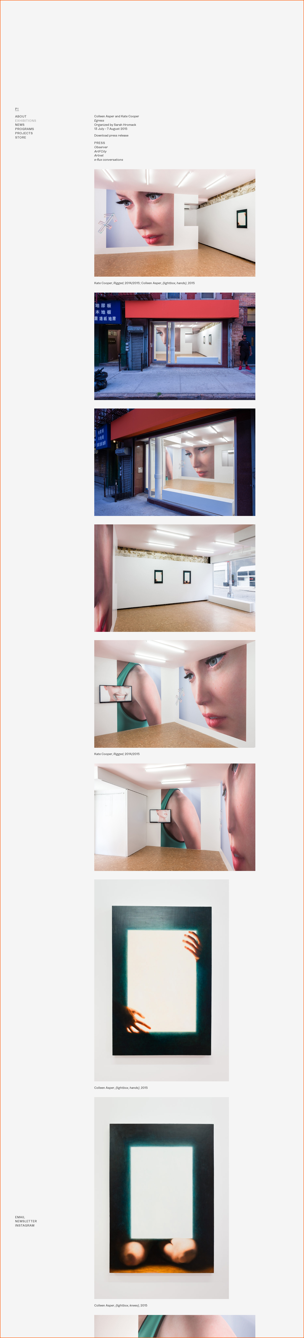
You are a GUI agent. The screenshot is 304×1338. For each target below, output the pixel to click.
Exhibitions (25, 121)
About (21, 116)
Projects (24, 133)
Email (20, 1217)
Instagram (25, 1225)
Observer (101, 147)
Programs (24, 129)
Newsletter (26, 1221)
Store (20, 137)
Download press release (111, 135)
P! (17, 109)
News (20, 125)
